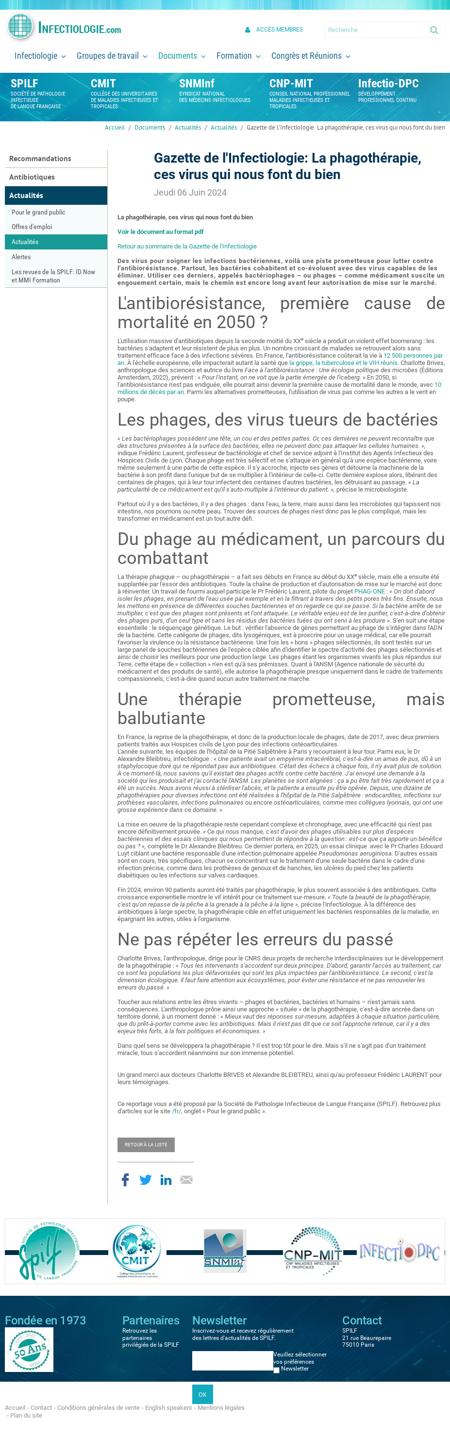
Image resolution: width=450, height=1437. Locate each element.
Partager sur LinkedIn (166, 1180)
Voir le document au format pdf (160, 231)
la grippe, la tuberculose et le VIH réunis (343, 362)
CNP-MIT (291, 83)
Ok (435, 29)
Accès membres (279, 29)
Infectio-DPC (388, 83)
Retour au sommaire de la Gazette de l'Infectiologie (187, 246)
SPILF (24, 83)
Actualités (188, 127)
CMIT (103, 83)
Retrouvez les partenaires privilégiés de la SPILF (150, 1337)
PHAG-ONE (369, 591)
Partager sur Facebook (125, 1180)
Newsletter (295, 1368)
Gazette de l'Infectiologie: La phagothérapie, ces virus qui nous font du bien (346, 127)
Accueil (115, 127)
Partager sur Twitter (145, 1180)
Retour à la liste (146, 1144)
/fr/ (176, 1111)
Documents (149, 127)
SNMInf (197, 83)
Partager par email (186, 1180)
